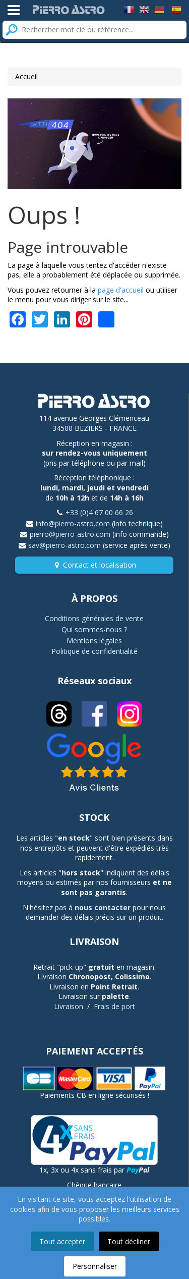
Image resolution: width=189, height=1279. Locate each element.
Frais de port (114, 1006)
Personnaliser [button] (95, 1266)
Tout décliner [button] (128, 1241)
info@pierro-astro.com (73, 523)
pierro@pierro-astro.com (70, 534)
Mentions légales (94, 640)
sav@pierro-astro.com (64, 545)
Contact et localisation (99, 565)
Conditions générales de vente (94, 618)
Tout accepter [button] (62, 1241)
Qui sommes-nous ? (94, 629)
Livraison (68, 1006)
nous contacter (103, 907)
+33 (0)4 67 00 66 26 (99, 512)
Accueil (26, 76)
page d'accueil (121, 290)
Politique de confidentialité (94, 651)
